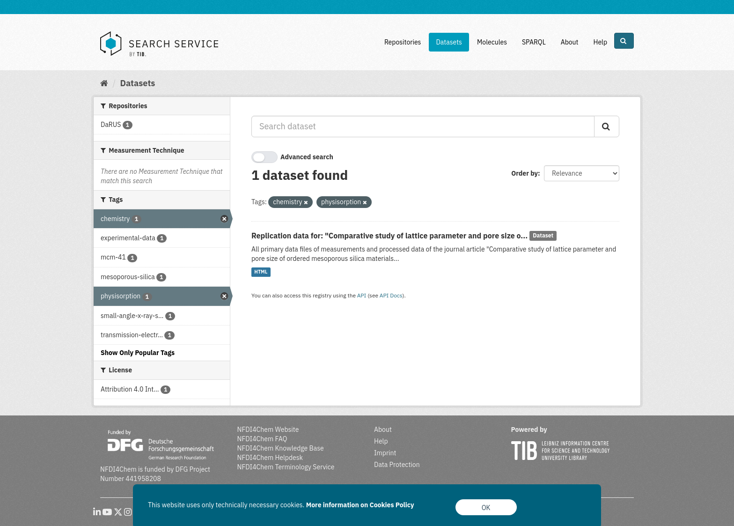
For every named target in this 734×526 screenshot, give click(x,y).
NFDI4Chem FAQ (262, 439)
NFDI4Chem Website (268, 429)
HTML (260, 272)
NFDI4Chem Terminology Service (286, 467)
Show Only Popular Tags (138, 352)
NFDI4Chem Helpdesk (270, 457)
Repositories (402, 42)
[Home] (104, 83)
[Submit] (606, 126)
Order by (524, 173)
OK (486, 508)
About (570, 42)
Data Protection (397, 464)
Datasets (449, 42)
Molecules (492, 42)
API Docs (391, 295)
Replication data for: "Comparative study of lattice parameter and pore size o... (389, 235)
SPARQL (534, 42)
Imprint (385, 453)
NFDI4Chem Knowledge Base (280, 448)
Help (600, 42)
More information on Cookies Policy (360, 505)
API (362, 295)
